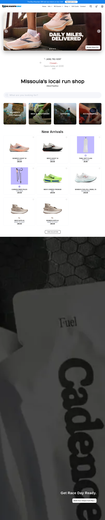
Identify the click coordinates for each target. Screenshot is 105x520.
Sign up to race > (71, 2)
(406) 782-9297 (53, 59)
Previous (6, 31)
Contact (83, 6)
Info (49, 6)
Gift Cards (75, 6)
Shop (66, 6)
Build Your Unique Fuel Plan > (84, 501)
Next (99, 31)
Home (44, 6)
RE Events (57, 6)
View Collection (52, 232)
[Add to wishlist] (33, 137)
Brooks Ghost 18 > (93, 47)
